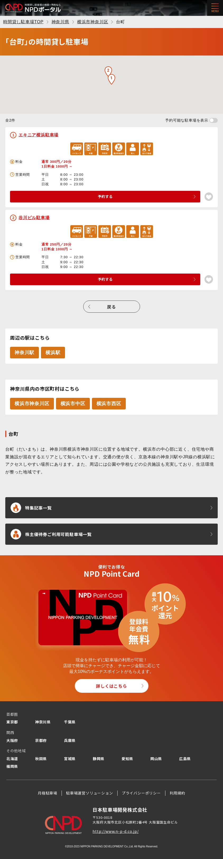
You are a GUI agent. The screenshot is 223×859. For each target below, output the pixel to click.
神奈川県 (43, 721)
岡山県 (156, 758)
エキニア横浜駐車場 (38, 135)
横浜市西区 (108, 403)
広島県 (185, 758)
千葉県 (70, 721)
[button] (111, 79)
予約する (105, 196)
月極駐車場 (47, 793)
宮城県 (70, 758)
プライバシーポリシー (141, 793)
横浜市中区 (73, 403)
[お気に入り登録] (209, 196)
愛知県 (127, 758)
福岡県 (12, 766)
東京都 (12, 721)
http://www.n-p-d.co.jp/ (115, 831)
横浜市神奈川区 (32, 403)
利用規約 (177, 793)
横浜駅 (52, 352)
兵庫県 (70, 740)
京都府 (41, 740)
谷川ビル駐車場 (34, 217)
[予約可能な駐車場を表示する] (213, 120)
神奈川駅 (24, 352)
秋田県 (41, 758)
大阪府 (12, 740)
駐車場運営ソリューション (89, 793)
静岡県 (98, 758)
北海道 (12, 758)
